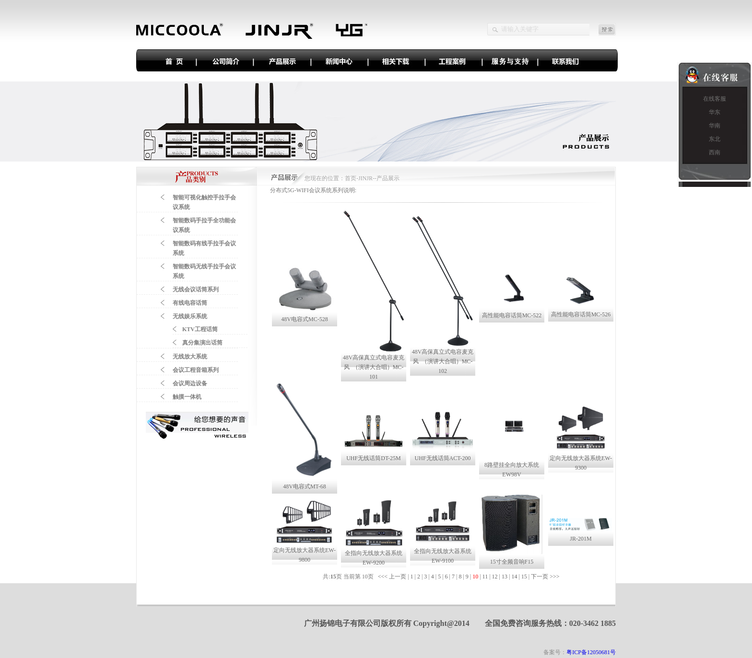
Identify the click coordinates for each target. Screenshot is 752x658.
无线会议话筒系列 (196, 289)
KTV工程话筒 (200, 329)
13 (504, 576)
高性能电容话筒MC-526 (581, 314)
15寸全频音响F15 (512, 561)
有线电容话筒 (190, 303)
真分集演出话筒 (202, 342)
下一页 (539, 576)
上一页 (397, 576)
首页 (350, 178)
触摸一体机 (187, 396)
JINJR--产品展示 (379, 178)
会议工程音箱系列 (196, 370)
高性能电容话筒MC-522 (512, 315)
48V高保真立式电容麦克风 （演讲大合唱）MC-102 (443, 361)
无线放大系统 (190, 356)
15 (524, 576)
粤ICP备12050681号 (591, 652)
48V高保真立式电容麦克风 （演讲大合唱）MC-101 (374, 367)
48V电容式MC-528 (304, 319)
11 (485, 576)
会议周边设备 (190, 383)
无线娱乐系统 (190, 316)
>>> (555, 576)
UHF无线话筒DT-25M (373, 458)
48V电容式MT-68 (304, 486)
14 (514, 576)
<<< (383, 576)
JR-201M (580, 538)
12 (495, 576)
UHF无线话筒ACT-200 (443, 458)
